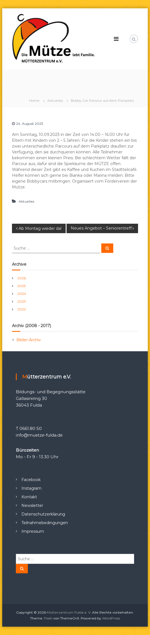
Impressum (32, 531)
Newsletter (32, 505)
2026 (22, 278)
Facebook (31, 479)
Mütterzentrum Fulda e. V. (69, 612)
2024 (22, 294)
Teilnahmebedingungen (44, 522)
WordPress (111, 618)
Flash (48, 618)
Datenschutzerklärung (43, 514)
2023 (22, 301)
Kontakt (29, 496)
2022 (22, 309)
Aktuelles (55, 100)
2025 (22, 286)
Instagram (31, 488)
